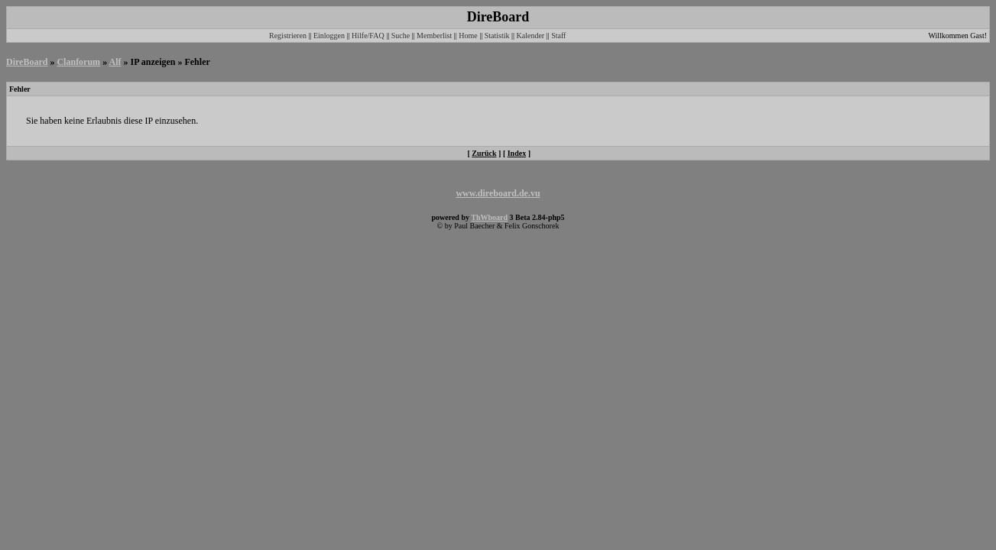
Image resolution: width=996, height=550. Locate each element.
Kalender (531, 35)
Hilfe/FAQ (368, 35)
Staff (558, 35)
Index (517, 153)
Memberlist (434, 35)
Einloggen (329, 35)
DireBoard (26, 62)
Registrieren (288, 35)
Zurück (484, 153)
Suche (400, 35)
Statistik (497, 35)
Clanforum (78, 62)
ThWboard (489, 217)
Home (468, 35)
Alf (115, 62)
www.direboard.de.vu (498, 193)
